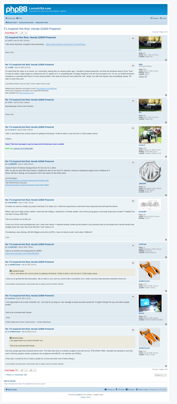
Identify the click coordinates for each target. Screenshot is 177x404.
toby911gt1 (142, 244)
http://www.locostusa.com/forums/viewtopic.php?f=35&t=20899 (27, 185)
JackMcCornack (144, 281)
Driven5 (141, 313)
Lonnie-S (142, 145)
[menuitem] (19, 18)
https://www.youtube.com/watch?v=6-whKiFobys (66, 44)
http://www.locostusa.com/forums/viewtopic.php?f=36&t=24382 (27, 180)
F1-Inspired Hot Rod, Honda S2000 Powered (32, 28)
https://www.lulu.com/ (26, 93)
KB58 (141, 64)
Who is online (9, 381)
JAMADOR (142, 183)
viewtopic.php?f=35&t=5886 (23, 148)
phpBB (78, 395)
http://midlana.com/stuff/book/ (46, 88)
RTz (140, 50)
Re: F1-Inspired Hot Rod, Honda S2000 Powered (29, 64)
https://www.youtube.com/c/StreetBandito (22, 253)
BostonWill (142, 211)
